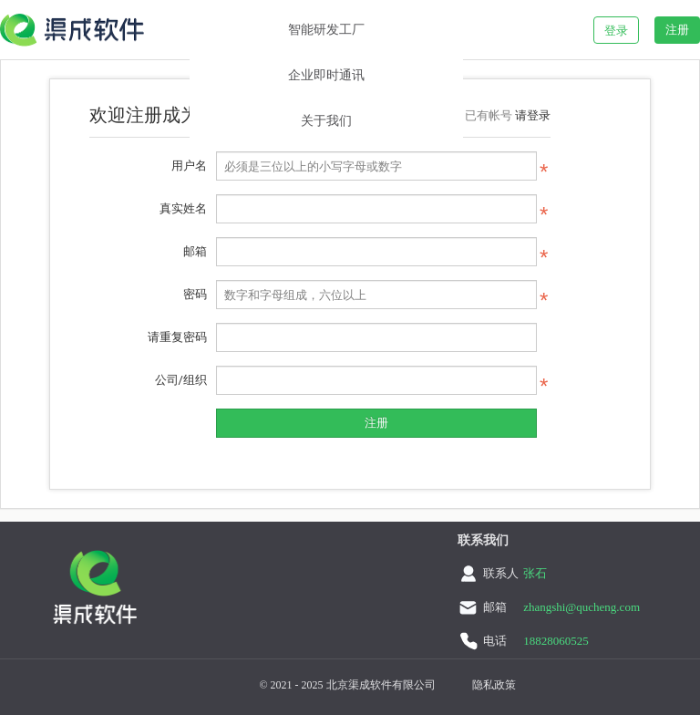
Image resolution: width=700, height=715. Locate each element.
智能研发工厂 (326, 29)
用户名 (189, 165)
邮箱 (195, 251)
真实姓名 (183, 208)
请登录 (533, 115)
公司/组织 (181, 380)
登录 (616, 30)
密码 (195, 294)
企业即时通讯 (326, 75)
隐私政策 (494, 685)
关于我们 (326, 121)
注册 (677, 29)
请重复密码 (177, 337)
